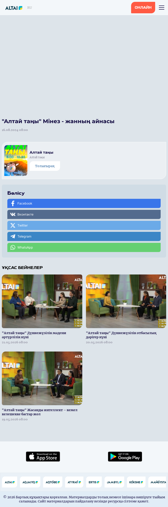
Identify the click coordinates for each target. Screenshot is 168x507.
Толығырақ (45, 166)
